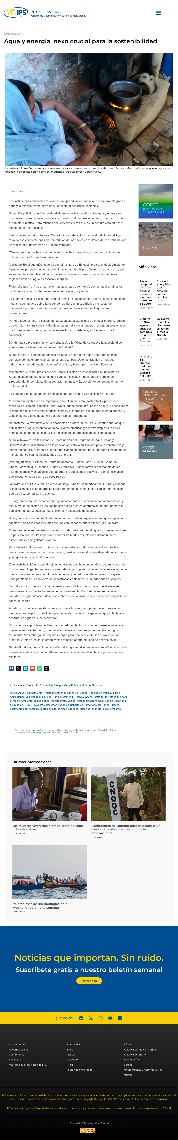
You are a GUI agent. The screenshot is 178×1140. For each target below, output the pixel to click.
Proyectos (39, 705)
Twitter (71, 1054)
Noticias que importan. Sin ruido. (89, 957)
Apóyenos (15, 1059)
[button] (11, 668)
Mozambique (58, 700)
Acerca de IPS (17, 1044)
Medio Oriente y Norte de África (143, 1069)
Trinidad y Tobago (68, 708)
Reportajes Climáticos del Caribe (89, 705)
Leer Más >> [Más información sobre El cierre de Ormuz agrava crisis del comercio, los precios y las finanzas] (146, 345)
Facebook (72, 1059)
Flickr (70, 1064)
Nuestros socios (18, 1049)
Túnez (83, 708)
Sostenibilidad (47, 708)
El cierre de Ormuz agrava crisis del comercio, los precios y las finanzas (146, 330)
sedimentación (19, 708)
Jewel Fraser (17, 191)
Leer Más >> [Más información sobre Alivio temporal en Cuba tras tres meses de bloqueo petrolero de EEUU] (146, 307)
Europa (128, 1064)
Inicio (70, 1049)
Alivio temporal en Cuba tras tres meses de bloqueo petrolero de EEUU (146, 292)
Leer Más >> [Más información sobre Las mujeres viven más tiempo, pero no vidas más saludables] (18, 833)
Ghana (88, 697)
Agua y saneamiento (30, 692)
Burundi (57, 697)
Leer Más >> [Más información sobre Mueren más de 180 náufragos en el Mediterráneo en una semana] (18, 911)
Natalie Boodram (87, 700)
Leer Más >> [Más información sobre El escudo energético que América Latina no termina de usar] (163, 304)
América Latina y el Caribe (71, 692)
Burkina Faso (44, 697)
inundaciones (41, 700)
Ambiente (49, 692)
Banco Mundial (26, 697)
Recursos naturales (57, 705)
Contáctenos (16, 1054)
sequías (33, 708)
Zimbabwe (115, 708)
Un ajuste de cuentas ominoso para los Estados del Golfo (146, 366)
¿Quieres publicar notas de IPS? (28, 1064)
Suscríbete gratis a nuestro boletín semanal (89, 970)
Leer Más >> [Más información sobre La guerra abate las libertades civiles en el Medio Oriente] (163, 338)
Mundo (71, 700)
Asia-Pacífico (132, 1059)
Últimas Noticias (92, 685)
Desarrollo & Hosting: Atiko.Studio (89, 1123)
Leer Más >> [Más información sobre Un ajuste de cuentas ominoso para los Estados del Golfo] (146, 379)
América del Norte (135, 1054)
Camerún (68, 697)
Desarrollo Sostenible (40, 685)
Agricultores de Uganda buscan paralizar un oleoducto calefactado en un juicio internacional (126, 829)
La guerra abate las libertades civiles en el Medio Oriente (163, 327)
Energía (79, 697)
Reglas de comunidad (80, 1069)
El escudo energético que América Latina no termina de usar (164, 291)
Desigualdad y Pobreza (67, 685)
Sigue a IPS (73, 1044)
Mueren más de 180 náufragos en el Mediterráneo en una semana (40, 905)
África (13, 692)
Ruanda (115, 705)
